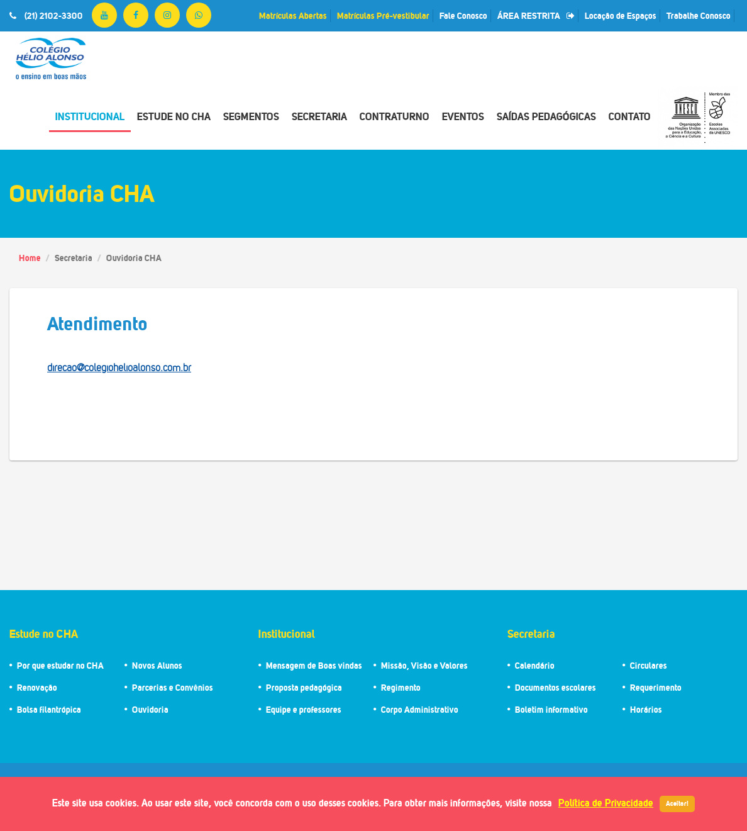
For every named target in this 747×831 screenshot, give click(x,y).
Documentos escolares (555, 687)
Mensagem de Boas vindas (314, 665)
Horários (646, 709)
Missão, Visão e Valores (424, 665)
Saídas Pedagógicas (546, 116)
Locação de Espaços (620, 15)
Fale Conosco (463, 15)
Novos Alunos (157, 665)
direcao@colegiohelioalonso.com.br (119, 368)
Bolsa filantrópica (49, 709)
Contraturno (394, 116)
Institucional (89, 116)
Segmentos (251, 116)
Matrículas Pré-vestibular (383, 15)
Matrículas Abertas (293, 15)
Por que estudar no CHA (60, 665)
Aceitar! (677, 803)
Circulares (648, 665)
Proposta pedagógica (304, 687)
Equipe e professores (303, 709)
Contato (630, 116)
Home (30, 257)
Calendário (535, 665)
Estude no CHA (174, 116)
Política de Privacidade (605, 802)
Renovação (37, 687)
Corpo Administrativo (419, 709)
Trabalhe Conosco (699, 15)
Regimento (401, 687)
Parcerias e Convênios (172, 687)
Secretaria (319, 116)
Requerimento (656, 687)
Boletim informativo (551, 709)
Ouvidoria (150, 709)
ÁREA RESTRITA (536, 15)
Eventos (463, 116)
